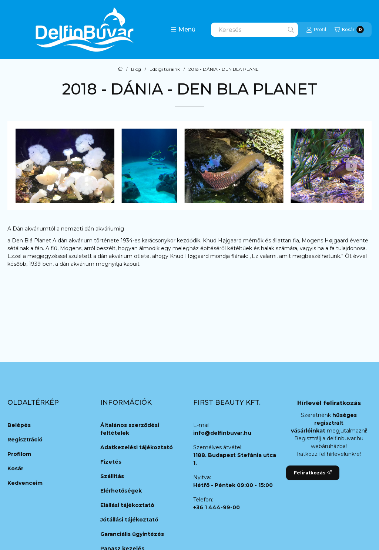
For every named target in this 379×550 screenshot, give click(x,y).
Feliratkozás (313, 473)
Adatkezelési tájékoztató (136, 447)
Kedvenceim (25, 483)
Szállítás (112, 476)
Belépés (19, 425)
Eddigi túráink (165, 69)
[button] (183, 29)
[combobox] (254, 29)
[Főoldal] (120, 69)
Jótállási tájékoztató (129, 519)
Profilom (19, 454)
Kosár (15, 468)
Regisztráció (25, 439)
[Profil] (316, 29)
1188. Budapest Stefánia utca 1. (234, 459)
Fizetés (110, 461)
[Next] (351, 165)
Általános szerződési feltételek (129, 429)
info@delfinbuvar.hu (222, 433)
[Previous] (27, 165)
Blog (136, 69)
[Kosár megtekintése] (349, 29)
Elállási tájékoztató (127, 505)
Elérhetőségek (121, 490)
